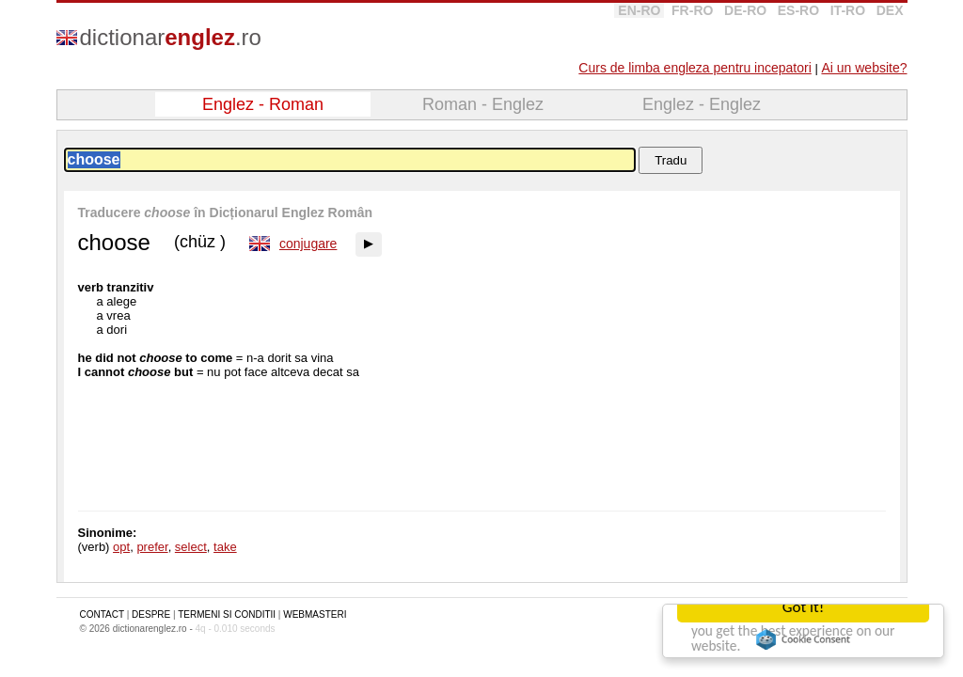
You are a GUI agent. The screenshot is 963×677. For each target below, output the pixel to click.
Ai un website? (864, 67)
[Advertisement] (728, 336)
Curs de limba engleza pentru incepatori (694, 67)
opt (121, 547)
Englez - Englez (701, 104)
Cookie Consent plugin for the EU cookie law (803, 639)
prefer (151, 547)
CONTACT (102, 614)
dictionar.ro (170, 37)
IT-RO (847, 10)
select (191, 547)
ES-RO (798, 10)
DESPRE (151, 614)
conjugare (308, 243)
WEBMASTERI (314, 614)
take (225, 547)
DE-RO (745, 10)
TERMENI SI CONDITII (227, 614)
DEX (890, 10)
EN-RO (639, 10)
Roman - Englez (483, 104)
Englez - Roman (263, 104)
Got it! (803, 607)
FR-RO (692, 10)
